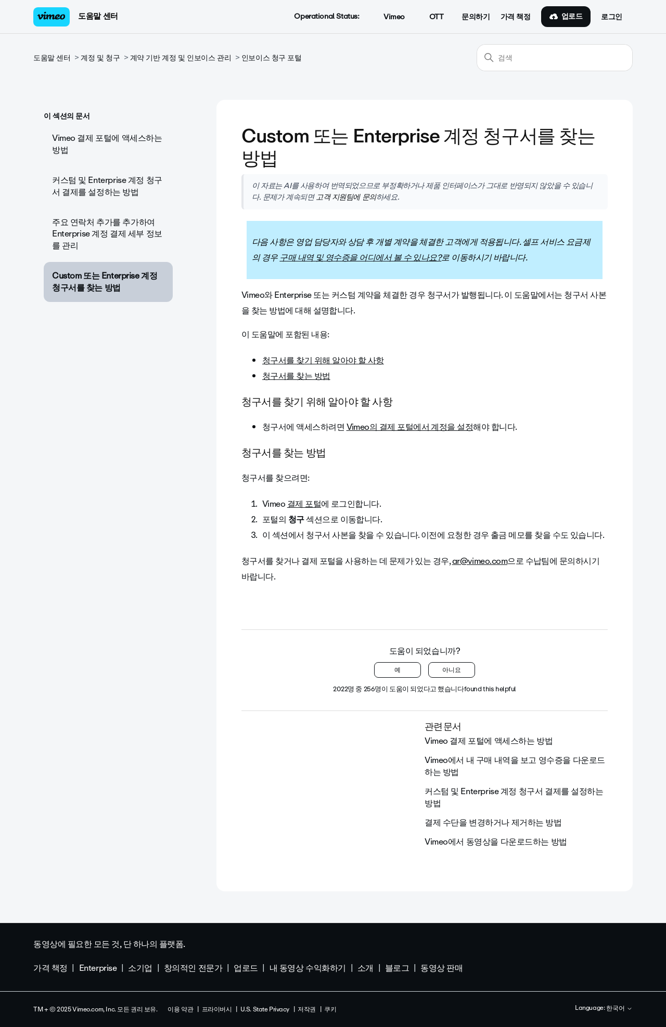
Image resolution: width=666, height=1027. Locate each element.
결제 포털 (304, 504)
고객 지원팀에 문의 (346, 197)
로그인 (611, 17)
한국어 (619, 1008)
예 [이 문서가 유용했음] (397, 670)
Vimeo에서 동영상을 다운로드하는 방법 (496, 842)
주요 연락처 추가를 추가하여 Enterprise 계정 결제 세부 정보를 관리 (107, 234)
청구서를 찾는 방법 (296, 376)
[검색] (554, 58)
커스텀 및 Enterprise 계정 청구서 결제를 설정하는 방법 (107, 186)
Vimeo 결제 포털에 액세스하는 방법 (107, 143)
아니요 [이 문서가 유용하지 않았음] (451, 670)
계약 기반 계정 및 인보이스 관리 (180, 58)
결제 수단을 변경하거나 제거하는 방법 (493, 822)
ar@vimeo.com (480, 561)
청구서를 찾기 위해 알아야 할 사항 (323, 360)
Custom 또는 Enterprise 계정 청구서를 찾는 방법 (104, 281)
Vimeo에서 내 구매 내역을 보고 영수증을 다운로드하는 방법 (515, 766)
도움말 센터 (98, 16)
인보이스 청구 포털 (271, 58)
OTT (430, 17)
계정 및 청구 (100, 58)
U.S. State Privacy (264, 1009)
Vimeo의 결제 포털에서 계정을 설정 (410, 427)
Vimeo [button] (388, 17)
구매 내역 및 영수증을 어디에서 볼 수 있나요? (360, 258)
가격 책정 (516, 17)
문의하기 (476, 17)
